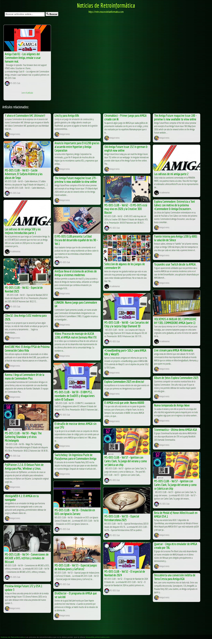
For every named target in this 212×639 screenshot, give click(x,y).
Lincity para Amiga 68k (67, 115)
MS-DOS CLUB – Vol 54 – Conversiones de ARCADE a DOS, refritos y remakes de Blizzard (27, 558)
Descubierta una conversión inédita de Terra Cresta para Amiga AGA (174, 577)
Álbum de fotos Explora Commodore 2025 (176, 378)
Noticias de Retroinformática (106, 5)
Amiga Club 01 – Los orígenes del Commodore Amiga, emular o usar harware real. (23, 57)
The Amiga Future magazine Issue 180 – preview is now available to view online (175, 117)
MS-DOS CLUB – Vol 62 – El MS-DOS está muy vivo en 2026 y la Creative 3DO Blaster (125, 208)
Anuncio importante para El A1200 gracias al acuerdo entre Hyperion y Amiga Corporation (77, 146)
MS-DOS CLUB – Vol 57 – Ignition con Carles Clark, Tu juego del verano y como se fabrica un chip (125, 461)
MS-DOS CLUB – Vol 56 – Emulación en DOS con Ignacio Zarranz (75, 512)
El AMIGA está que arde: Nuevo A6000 (124, 402)
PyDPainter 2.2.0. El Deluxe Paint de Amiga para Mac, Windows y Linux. (24, 466)
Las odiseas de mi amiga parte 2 (171, 174)
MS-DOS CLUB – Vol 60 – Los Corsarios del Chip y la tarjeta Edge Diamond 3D (126, 324)
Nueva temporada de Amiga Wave (172, 405)
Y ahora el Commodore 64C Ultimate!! (25, 115)
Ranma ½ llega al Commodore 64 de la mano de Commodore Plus (24, 376)
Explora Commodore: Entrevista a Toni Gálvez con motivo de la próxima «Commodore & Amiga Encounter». (174, 205)
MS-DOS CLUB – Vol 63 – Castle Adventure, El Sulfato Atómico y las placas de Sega (24, 173)
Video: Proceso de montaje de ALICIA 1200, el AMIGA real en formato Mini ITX (75, 335)
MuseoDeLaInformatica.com (98, 637)
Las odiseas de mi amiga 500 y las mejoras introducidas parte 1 (23, 231)
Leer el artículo (27, 92)
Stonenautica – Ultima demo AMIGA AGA (175, 429)
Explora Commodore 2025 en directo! (124, 381)
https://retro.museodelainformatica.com (106, 12)
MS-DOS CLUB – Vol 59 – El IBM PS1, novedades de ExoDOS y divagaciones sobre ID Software (75, 395)
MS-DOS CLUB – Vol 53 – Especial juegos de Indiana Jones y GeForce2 (76, 567)
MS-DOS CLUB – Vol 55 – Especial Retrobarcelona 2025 (121, 518)
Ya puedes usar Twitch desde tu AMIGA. (175, 264)
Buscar (51, 14)
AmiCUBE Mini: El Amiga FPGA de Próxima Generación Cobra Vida (27, 348)
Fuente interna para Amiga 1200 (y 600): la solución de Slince (175, 238)
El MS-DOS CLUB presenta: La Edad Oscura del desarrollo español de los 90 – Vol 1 (76, 239)
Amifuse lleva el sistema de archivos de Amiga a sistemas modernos (76, 273)
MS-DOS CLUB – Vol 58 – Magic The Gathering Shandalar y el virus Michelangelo (23, 436)
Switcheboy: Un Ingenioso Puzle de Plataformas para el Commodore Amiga (75, 456)
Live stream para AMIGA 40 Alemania (173, 350)
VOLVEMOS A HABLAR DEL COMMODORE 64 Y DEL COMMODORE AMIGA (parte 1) (175, 321)
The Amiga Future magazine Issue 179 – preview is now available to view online (76, 179)
